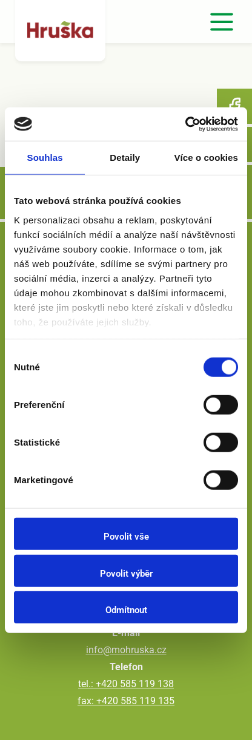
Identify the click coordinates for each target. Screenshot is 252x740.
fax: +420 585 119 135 (126, 701)
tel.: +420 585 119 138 (126, 684)
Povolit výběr (126, 573)
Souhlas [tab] (45, 157)
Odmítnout (126, 610)
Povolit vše (126, 536)
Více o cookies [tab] (206, 157)
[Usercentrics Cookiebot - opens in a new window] (185, 124)
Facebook (234, 106)
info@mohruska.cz (126, 650)
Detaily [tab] (125, 157)
